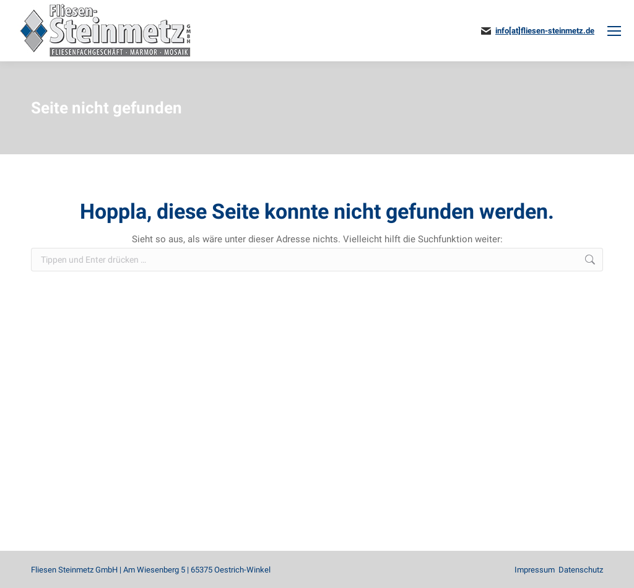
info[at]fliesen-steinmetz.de (544, 30)
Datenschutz (580, 569)
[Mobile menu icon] (614, 31)
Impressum (535, 569)
